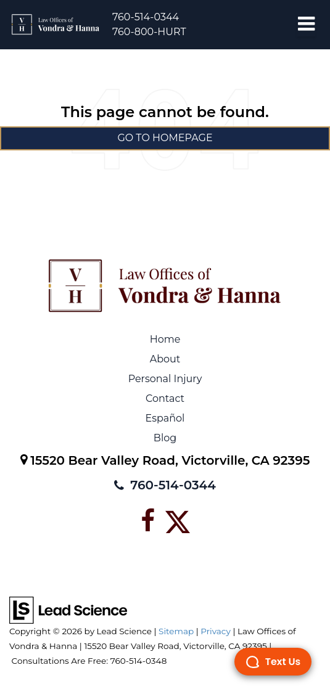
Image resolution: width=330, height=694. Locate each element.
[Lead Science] (68, 609)
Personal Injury (165, 379)
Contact (165, 398)
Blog (165, 438)
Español (165, 418)
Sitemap (176, 631)
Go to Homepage (164, 138)
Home (165, 339)
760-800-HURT (149, 32)
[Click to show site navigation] (306, 24)
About (165, 359)
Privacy (215, 631)
